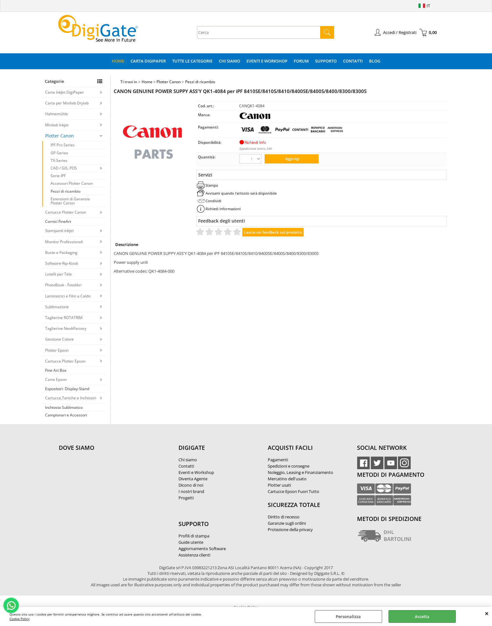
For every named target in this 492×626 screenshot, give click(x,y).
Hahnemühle (56, 114)
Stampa (212, 185)
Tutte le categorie (192, 61)
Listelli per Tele (58, 274)
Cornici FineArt (58, 221)
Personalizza (348, 616)
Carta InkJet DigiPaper (64, 92)
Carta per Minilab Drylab (67, 103)
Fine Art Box (55, 370)
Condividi (213, 200)
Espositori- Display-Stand (67, 388)
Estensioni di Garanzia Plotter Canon (70, 201)
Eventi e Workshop (266, 61)
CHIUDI (487, 613)
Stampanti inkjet (59, 230)
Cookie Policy (20, 618)
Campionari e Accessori (66, 415)
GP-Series (59, 153)
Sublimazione (57, 307)
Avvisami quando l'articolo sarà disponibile (241, 193)
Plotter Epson (57, 350)
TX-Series (59, 160)
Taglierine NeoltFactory (65, 328)
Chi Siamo (229, 61)
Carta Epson (56, 379)
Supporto (326, 61)
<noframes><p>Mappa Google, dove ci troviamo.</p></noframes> (106, 490)
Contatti (353, 61)
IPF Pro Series (63, 145)
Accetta (422, 616)
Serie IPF (58, 175)
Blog (374, 61)
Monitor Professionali (64, 241)
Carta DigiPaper (148, 61)
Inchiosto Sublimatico (64, 407)
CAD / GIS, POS (64, 168)
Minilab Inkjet (57, 125)
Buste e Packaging (61, 252)
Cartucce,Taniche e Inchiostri (70, 398)
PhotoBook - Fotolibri (63, 285)
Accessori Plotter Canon (72, 183)
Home (118, 61)
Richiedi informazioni (223, 208)
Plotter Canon (59, 136)
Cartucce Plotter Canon (65, 212)
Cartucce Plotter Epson (65, 361)
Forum (301, 61)
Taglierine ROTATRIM (64, 317)
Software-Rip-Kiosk (61, 263)
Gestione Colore (59, 339)
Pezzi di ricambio (65, 191)
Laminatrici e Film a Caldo (68, 296)
